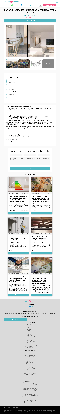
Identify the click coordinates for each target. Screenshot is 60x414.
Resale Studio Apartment (30, 325)
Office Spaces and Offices (30, 346)
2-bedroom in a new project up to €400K (30, 396)
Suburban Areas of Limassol (30, 358)
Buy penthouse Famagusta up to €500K (30, 397)
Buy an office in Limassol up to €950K (30, 400)
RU (40, 5)
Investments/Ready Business (30, 343)
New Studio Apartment (30, 324)
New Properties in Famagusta (30, 372)
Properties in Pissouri (30, 361)
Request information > (30, 20)
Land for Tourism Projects (30, 342)
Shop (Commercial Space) (30, 347)
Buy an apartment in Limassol (30, 380)
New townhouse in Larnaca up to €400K (30, 395)
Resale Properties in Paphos (30, 366)
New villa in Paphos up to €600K (30, 401)
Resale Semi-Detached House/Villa (30, 337)
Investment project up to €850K (30, 394)
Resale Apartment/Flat (30, 328)
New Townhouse (30, 331)
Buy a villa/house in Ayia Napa (30, 387)
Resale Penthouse (30, 330)
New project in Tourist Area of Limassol (30, 385)
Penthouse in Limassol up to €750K (30, 393)
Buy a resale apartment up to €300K (30, 389)
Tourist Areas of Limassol (30, 356)
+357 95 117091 (31, 303)
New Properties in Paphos (30, 364)
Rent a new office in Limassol (30, 391)
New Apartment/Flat (30, 327)
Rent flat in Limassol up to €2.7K (30, 390)
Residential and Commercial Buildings (30, 345)
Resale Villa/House (30, 335)
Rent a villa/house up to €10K (30, 403)
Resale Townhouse (30, 333)
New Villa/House (30, 334)
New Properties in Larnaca (30, 362)
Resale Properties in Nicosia (30, 370)
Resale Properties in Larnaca (30, 363)
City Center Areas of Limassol (30, 357)
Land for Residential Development (30, 339)
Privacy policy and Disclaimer (24, 408)
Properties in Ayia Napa (30, 374)
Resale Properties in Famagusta (30, 373)
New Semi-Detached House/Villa (30, 336)
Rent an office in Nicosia (30, 383)
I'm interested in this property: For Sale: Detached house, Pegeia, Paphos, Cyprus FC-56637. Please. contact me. (30, 161)
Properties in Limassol (30, 352)
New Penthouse (30, 329)
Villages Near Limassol (30, 360)
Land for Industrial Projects (30, 341)
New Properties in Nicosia (30, 369)
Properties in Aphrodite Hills (30, 368)
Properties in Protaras (30, 375)
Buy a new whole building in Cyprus (30, 399)
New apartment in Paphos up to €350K (30, 388)
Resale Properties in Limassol (30, 355)
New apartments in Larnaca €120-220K (30, 384)
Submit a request (49, 5)
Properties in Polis (30, 367)
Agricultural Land (30, 340)
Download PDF (16, 319)
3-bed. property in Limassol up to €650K (30, 402)
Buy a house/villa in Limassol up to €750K (30, 382)
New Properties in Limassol (30, 354)
